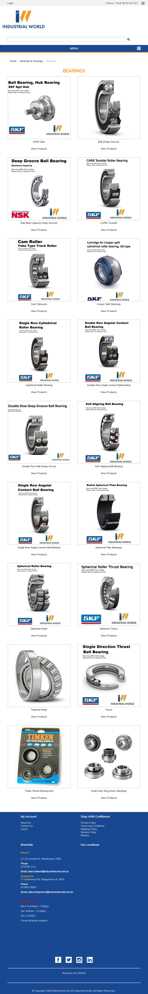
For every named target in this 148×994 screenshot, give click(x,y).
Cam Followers (39, 304)
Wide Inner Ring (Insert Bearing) (108, 790)
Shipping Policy (89, 829)
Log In (24, 829)
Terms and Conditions (93, 825)
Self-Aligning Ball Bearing (109, 466)
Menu (74, 48)
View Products (39, 148)
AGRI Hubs (39, 141)
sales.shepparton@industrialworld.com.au (50, 892)
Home (13, 61)
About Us (26, 822)
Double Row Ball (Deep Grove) (39, 466)
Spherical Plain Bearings (108, 547)
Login (10, 3)
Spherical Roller (39, 628)
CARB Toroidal (109, 222)
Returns (85, 835)
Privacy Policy (88, 822)
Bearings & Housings (31, 61)
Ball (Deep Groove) (108, 141)
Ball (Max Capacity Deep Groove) (39, 222)
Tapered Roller (39, 709)
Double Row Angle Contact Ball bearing (108, 385)
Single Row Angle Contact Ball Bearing (39, 547)
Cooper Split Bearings (109, 304)
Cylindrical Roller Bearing (39, 385)
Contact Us (27, 825)
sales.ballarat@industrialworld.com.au (48, 871)
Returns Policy (88, 832)
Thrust (108, 709)
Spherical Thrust (109, 628)
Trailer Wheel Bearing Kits (39, 790)
